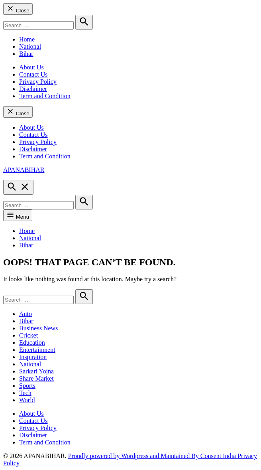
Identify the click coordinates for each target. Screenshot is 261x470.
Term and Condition (45, 96)
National (30, 46)
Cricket (28, 335)
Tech (25, 392)
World (27, 400)
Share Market (36, 378)
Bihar (26, 53)
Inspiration (33, 356)
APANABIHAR (23, 169)
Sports (27, 385)
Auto (25, 313)
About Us (31, 67)
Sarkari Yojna (36, 371)
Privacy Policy (38, 81)
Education (32, 342)
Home (27, 39)
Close (17, 9)
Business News (38, 328)
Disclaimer (33, 88)
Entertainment (37, 349)
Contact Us (33, 74)
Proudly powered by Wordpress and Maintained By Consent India (152, 455)
